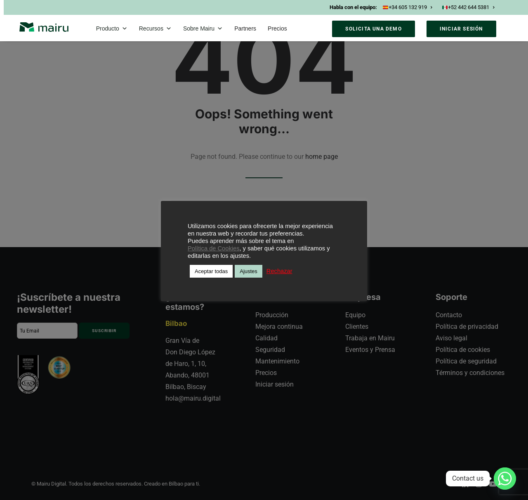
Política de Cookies (213, 248)
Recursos (155, 28)
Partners (245, 28)
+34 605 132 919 (407, 7)
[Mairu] (44, 27)
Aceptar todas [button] (211, 271)
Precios (277, 28)
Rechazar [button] (279, 271)
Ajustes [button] (248, 271)
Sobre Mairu (203, 28)
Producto (111, 28)
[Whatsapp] (505, 478)
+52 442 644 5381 (468, 7)
